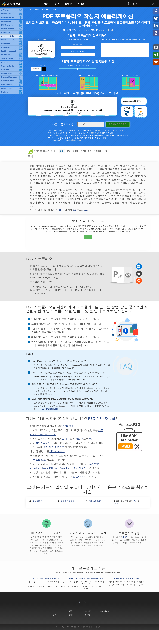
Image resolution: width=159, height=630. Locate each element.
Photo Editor (6, 55)
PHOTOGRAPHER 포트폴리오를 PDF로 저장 (86, 578)
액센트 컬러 (41, 65)
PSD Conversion (7, 17)
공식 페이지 (38, 501)
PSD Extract (6, 21)
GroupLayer (66, 468)
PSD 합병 (68, 426)
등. (90, 438)
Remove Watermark (9, 77)
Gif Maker (5, 70)
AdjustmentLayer (39, 468)
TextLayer (93, 464)
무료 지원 (88, 611)
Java (65, 135)
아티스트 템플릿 (131, 75)
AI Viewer (5, 10)
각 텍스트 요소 (38, 459)
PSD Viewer (6, 14)
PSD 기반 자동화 (101, 418)
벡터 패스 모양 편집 (54, 447)
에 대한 (80, 3)
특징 (68, 151)
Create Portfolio (7, 36)
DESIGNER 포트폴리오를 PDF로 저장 (46, 578)
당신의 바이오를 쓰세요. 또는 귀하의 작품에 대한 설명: (124, 39)
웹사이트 (69, 3)
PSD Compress (7, 25)
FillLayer (53, 468)
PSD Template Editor (9, 40)
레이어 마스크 (57, 451)
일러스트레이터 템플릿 (49, 75)
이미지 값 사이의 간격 (77, 65)
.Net (56, 135)
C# (74, 210)
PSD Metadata (6, 88)
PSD (125, 537)
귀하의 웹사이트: (77, 51)
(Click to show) (76, 140)
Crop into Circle (7, 66)
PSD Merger (6, 32)
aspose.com (83, 30)
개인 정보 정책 (117, 130)
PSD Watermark (7, 29)
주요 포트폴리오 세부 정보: (78, 39)
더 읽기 (88, 237)
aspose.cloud (106, 30)
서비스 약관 (101, 130)
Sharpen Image (7, 58)
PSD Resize (5, 47)
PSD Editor (5, 44)
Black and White (7, 81)
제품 (46, 3)
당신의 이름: (78, 44)
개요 (62, 151)
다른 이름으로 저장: (63, 124)
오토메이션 (98, 151)
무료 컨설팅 (104, 611)
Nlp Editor (5, 92)
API (60, 210)
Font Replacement (8, 51)
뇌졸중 (79, 438)
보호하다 (78, 476)
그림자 (65, 438)
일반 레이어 (79, 468)
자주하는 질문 (86, 151)
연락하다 (100, 627)
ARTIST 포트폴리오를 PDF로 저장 (126, 578)
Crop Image (5, 62)
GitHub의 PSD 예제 (97, 501)
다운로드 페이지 (68, 501)
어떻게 (75, 151)
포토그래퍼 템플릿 (90, 75)
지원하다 (56, 3)
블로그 (55, 615)
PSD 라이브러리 (95, 133)
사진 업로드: (41, 39)
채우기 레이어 (43, 443)
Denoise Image (7, 84)
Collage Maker (7, 73)
